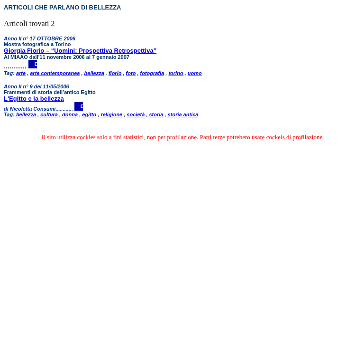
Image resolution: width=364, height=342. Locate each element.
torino (175, 73)
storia (156, 114)
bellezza (94, 73)
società (136, 114)
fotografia (152, 73)
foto (131, 73)
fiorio (115, 73)
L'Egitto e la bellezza (34, 98)
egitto (89, 114)
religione (111, 114)
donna (70, 114)
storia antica (183, 114)
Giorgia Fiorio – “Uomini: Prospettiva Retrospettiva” (80, 50)
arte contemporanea (55, 73)
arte (21, 73)
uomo (195, 73)
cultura (49, 114)
